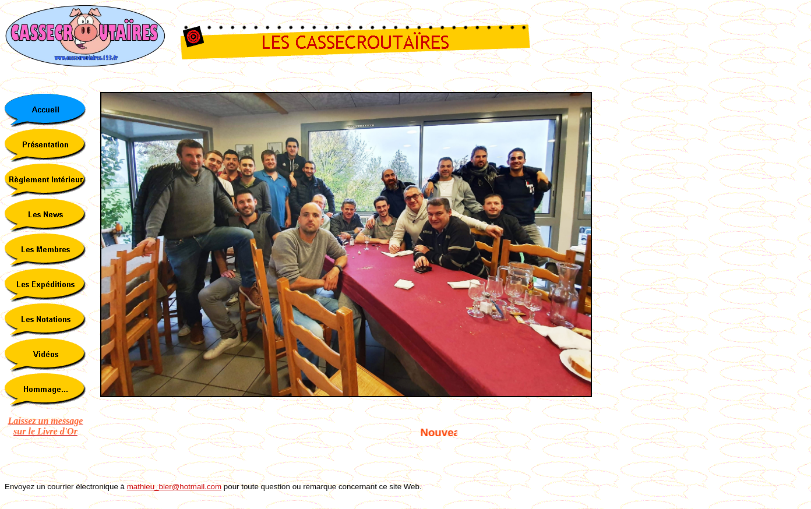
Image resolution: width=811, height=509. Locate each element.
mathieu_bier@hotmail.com (174, 486)
